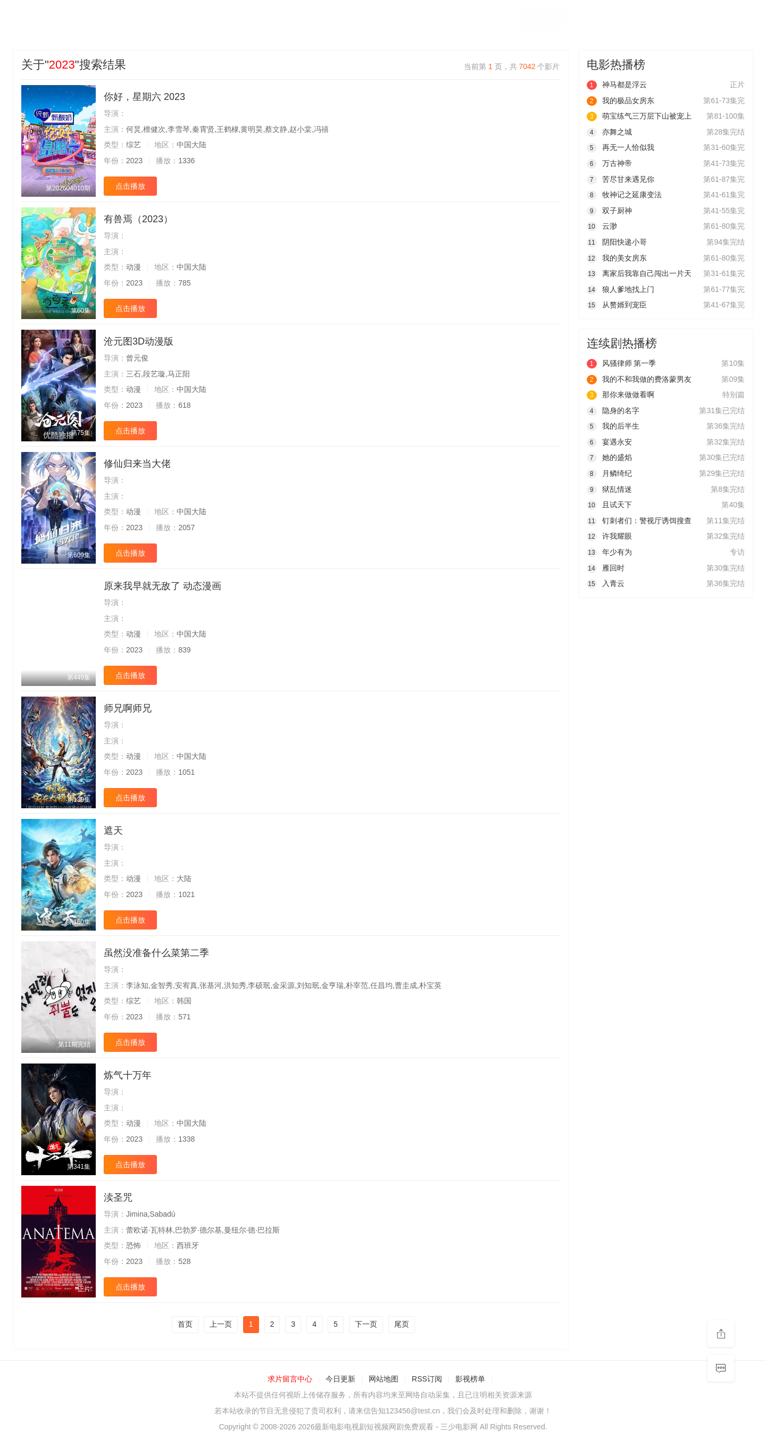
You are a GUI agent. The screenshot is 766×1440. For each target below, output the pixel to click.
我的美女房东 (617, 258)
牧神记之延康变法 (624, 194)
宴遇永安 (609, 442)
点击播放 (130, 186)
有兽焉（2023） (138, 219)
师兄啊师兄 (128, 708)
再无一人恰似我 (620, 147)
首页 (185, 1324)
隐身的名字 (613, 410)
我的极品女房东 (620, 100)
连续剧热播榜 (622, 343)
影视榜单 (470, 1379)
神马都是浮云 (617, 84)
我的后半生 (613, 426)
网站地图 (383, 1379)
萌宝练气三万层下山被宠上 (639, 116)
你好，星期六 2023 (144, 96)
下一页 (366, 1324)
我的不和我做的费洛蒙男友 (639, 379)
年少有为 (609, 552)
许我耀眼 (609, 536)
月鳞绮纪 (609, 473)
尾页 (401, 1324)
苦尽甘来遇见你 (620, 179)
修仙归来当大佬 (137, 463)
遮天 (113, 830)
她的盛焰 (609, 457)
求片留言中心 (290, 1379)
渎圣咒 (118, 1197)
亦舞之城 (609, 132)
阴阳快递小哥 (617, 242)
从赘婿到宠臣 (617, 304)
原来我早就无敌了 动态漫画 (162, 586)
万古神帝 (609, 163)
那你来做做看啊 (620, 394)
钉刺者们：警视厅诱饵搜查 (639, 520)
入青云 (606, 583)
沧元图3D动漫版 (138, 341)
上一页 (221, 1324)
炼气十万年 (128, 1075)
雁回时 (606, 568)
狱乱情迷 (609, 489)
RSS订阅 (427, 1379)
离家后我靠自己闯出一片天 (639, 273)
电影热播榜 (616, 64)
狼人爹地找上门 (620, 289)
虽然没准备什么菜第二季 (156, 953)
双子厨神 (609, 210)
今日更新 (340, 1379)
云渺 (602, 226)
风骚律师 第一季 (621, 363)
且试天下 (609, 504)
